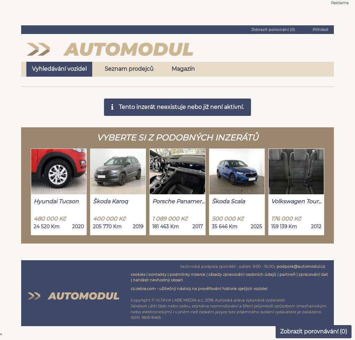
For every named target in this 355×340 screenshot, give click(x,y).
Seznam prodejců (129, 69)
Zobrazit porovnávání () (313, 331)
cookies (138, 274)
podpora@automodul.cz (301, 266)
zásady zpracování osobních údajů (242, 274)
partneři (287, 274)
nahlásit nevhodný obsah (158, 280)
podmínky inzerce (187, 274)
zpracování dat (313, 274)
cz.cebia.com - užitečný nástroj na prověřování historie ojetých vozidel (199, 288)
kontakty (157, 274)
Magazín (183, 69)
